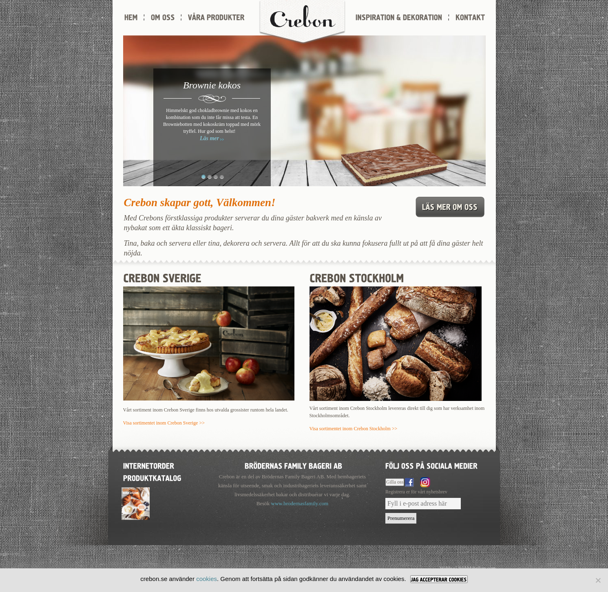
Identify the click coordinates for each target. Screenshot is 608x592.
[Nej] (598, 580)
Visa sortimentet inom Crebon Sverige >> (164, 423)
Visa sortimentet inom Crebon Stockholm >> (354, 428)
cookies (206, 578)
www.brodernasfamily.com (300, 503)
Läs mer (209, 138)
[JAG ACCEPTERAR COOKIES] (439, 579)
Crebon (302, 22)
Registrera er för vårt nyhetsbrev (416, 492)
